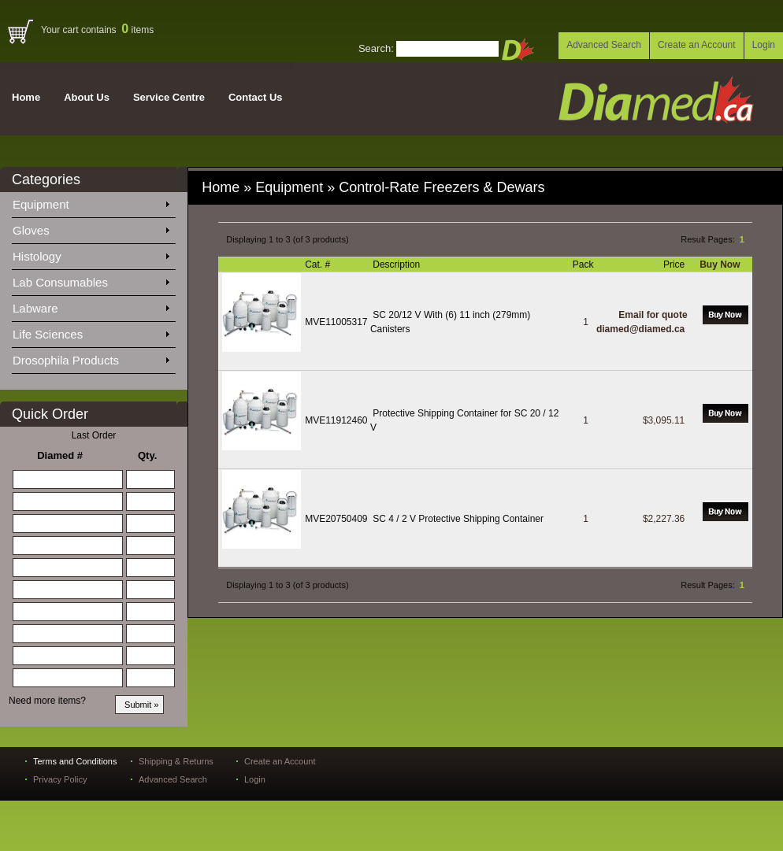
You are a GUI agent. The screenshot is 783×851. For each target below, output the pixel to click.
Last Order (94, 435)
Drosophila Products (90, 357)
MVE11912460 (336, 420)
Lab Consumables (90, 279)
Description (397, 264)
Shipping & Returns (176, 761)
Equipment (90, 201)
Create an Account (697, 44)
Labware (90, 305)
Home (26, 97)
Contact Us (255, 97)
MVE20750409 (336, 518)
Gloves (90, 227)
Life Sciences (90, 331)
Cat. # (318, 264)
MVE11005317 (336, 321)
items (137, 29)
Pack (584, 264)
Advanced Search (603, 44)
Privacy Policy (60, 779)
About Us (86, 97)
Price (675, 264)
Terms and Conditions (75, 761)
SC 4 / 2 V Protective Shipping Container (458, 518)
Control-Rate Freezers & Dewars (443, 187)
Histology (90, 253)
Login (763, 44)
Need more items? (47, 700)
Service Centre (169, 97)
